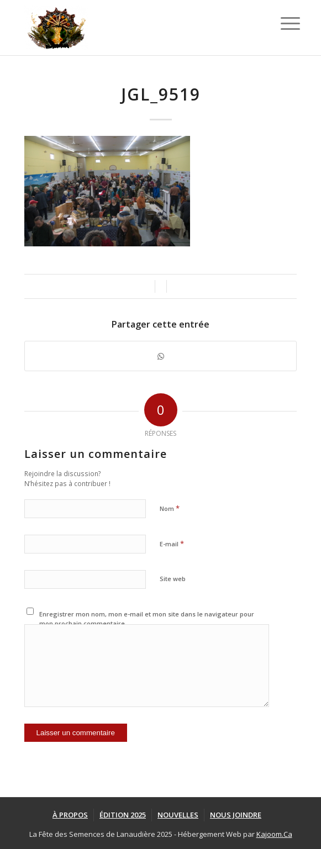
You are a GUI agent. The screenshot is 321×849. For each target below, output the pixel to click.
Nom (170, 508)
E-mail (172, 544)
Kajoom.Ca (274, 834)
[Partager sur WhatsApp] (161, 356)
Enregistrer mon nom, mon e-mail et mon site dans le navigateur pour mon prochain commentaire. (146, 618)
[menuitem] (70, 815)
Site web (173, 578)
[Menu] (282, 23)
